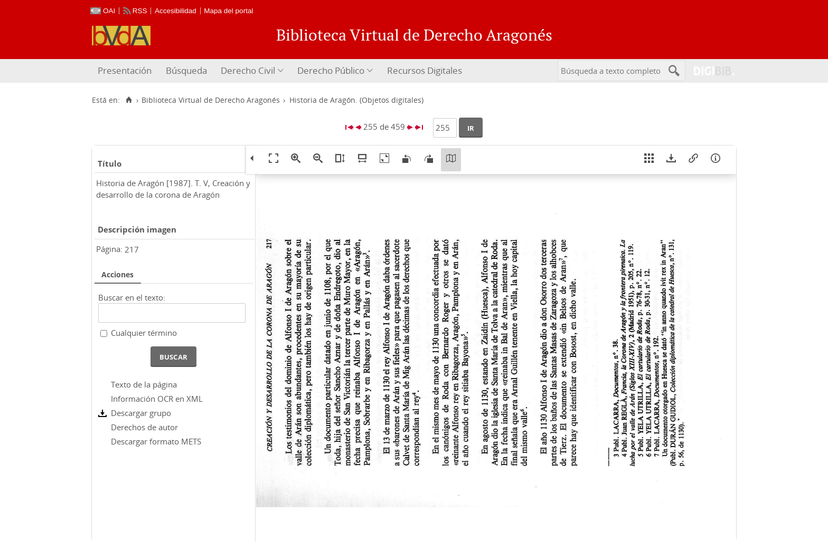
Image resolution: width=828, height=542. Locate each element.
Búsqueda (186, 70)
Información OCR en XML (157, 398)
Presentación (125, 70)
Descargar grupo (141, 413)
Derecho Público (330, 70)
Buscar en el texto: (131, 297)
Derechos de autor (144, 427)
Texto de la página (144, 384)
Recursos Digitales (424, 70)
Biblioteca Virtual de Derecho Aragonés (211, 100)
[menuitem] (125, 71)
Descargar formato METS (156, 441)
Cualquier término (144, 332)
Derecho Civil (248, 70)
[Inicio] (128, 100)
